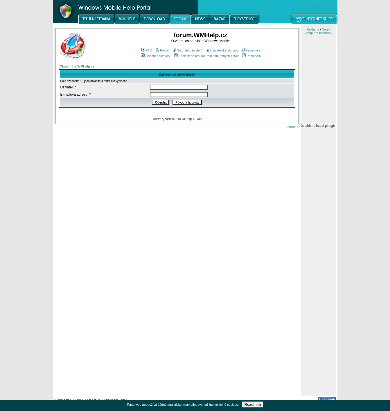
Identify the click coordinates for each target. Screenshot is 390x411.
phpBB (169, 119)
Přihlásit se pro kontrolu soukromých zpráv (206, 56)
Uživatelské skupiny (222, 50)
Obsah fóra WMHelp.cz (77, 66)
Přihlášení (251, 56)
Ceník (326, 29)
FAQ (146, 50)
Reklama (313, 29)
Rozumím (252, 404)
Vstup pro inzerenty (318, 33)
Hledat (162, 50)
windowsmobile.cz (320, 6)
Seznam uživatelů (187, 50)
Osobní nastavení (155, 56)
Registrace (251, 50)
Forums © (292, 127)
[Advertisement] (318, 303)
